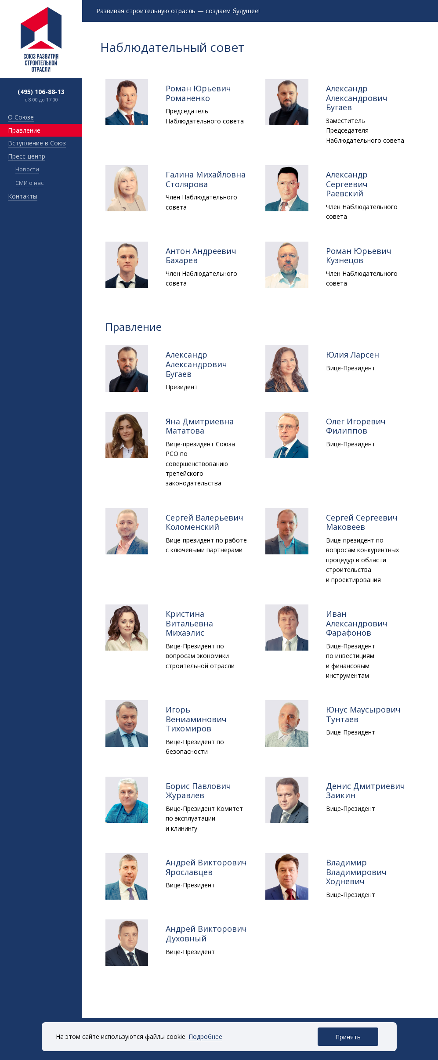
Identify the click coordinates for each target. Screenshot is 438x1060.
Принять (348, 1037)
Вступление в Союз (37, 143)
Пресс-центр (26, 156)
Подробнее (205, 1036)
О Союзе (21, 117)
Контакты (22, 196)
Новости (27, 169)
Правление (24, 130)
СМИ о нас (29, 183)
